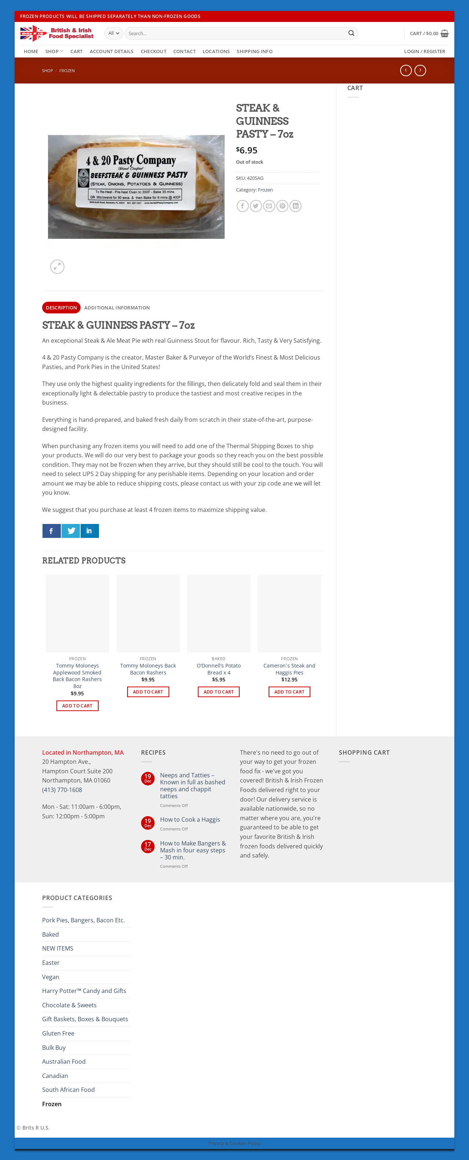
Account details (112, 51)
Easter (51, 963)
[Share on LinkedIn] (295, 206)
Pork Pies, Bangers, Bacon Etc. (83, 920)
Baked (50, 934)
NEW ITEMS (57, 948)
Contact (184, 51)
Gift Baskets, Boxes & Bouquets (85, 1019)
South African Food (68, 1090)
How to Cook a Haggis (190, 819)
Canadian (55, 1076)
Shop (54, 51)
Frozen (67, 70)
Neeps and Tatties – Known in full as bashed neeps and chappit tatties (192, 786)
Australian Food (64, 1061)
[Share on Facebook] (243, 206)
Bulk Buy (54, 1048)
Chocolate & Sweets (69, 1005)
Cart (76, 51)
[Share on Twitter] (256, 206)
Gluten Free (58, 1033)
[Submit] (351, 33)
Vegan (50, 977)
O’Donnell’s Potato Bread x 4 (219, 669)
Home (31, 51)
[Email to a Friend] (269, 206)
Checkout (153, 51)
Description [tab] (61, 307)
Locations (216, 51)
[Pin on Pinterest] (282, 206)
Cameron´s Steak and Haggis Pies (289, 669)
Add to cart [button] (77, 706)
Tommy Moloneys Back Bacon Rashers (148, 669)
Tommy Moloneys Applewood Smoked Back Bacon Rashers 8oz (77, 675)
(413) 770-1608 (62, 790)
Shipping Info (254, 51)
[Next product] (405, 70)
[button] (429, 33)
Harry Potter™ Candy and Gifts (84, 991)
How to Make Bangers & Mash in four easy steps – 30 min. (193, 850)
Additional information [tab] (117, 307)
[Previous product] (420, 70)
